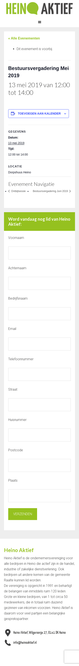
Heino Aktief (39, 8)
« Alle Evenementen (24, 38)
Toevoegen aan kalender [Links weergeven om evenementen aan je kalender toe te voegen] (39, 113)
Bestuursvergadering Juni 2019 (50, 191)
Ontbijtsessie (18, 191)
